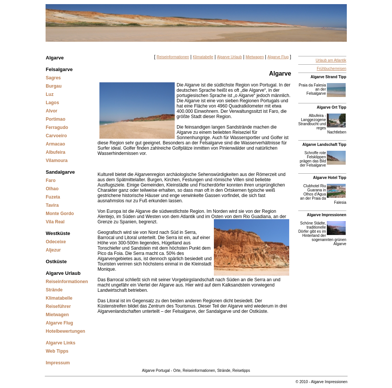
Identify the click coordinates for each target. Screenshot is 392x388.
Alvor (52, 111)
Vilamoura (57, 160)
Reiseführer (58, 306)
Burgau (54, 86)
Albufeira (56, 152)
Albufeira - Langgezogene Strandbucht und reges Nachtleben (322, 124)
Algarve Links (61, 343)
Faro (51, 180)
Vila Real (55, 221)
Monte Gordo (60, 213)
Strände (54, 290)
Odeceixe (56, 241)
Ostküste (56, 261)
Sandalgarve (60, 172)
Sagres (53, 77)
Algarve (55, 58)
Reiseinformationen (67, 281)
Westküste (58, 233)
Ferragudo (57, 127)
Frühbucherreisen (331, 69)
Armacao (55, 144)
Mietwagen (57, 314)
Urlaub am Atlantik (331, 60)
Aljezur (53, 250)
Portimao (56, 119)
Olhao (52, 188)
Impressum (58, 362)
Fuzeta (53, 197)
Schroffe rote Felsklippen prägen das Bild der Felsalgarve (313, 159)
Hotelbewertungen (65, 331)
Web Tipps (57, 351)
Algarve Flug (59, 323)
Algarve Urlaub (63, 273)
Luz (50, 94)
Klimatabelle (59, 298)
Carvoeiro (56, 135)
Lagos (52, 102)
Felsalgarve (59, 69)
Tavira (52, 205)
